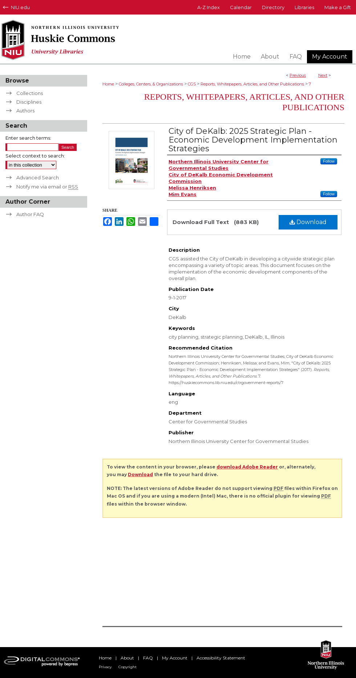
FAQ (148, 658)
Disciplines (28, 102)
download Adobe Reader (247, 467)
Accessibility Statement (221, 658)
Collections (29, 93)
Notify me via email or (47, 187)
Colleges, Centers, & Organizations (151, 84)
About (127, 658)
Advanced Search (37, 177)
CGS (192, 84)
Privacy (105, 667)
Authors (25, 110)
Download (308, 222)
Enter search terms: (28, 138)
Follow (329, 161)
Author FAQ (30, 214)
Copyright (127, 667)
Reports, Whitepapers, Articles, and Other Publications (252, 84)
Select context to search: (35, 156)
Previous (298, 75)
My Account (174, 658)
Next (322, 75)
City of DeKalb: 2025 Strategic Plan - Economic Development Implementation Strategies (253, 139)
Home (108, 84)
